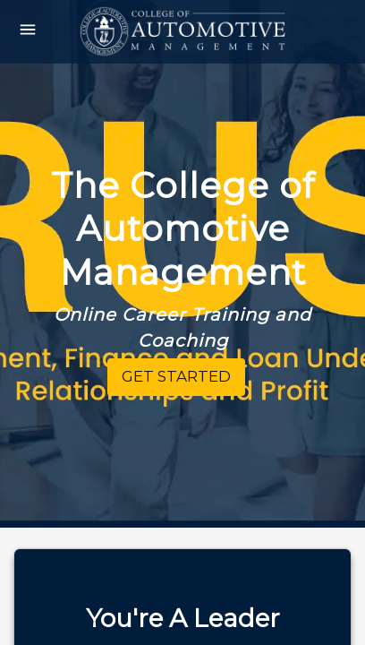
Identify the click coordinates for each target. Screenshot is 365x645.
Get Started (176, 376)
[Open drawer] (27, 32)
